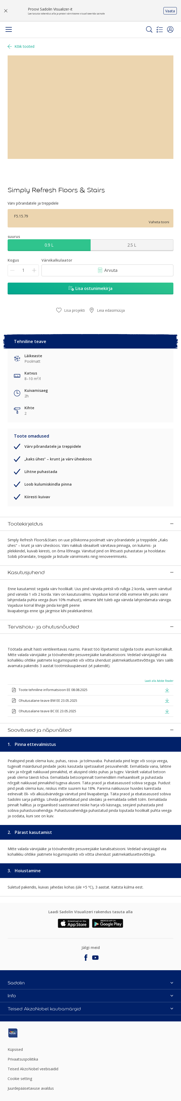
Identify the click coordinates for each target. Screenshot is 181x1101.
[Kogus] (23, 270)
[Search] (149, 29)
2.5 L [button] (131, 245)
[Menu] (9, 29)
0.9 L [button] (49, 245)
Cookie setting (20, 1077)
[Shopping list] (160, 29)
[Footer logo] (35, 1032)
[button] (170, 29)
